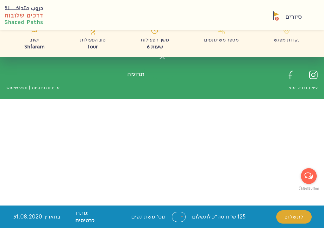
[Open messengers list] (309, 176)
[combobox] (179, 217)
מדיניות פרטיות (45, 88)
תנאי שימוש (17, 88)
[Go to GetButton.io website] (309, 188)
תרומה (136, 74)
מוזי (292, 88)
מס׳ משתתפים (148, 216)
